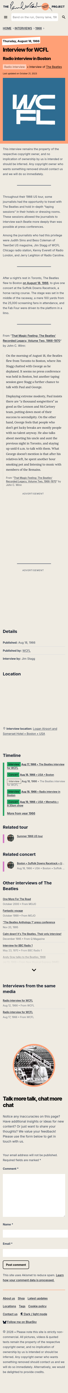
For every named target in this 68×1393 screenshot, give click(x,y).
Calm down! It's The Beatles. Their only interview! (32, 933)
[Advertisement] (33, 597)
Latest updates (38, 1298)
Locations (9, 1306)
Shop (21, 1298)
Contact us (10, 1314)
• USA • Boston (37, 774)
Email (8, 1243)
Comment (11, 1168)
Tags (22, 1306)
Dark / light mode (33, 1314)
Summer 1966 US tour (30, 836)
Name (8, 1224)
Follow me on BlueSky (20, 1322)
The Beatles (54, 67)
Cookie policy (37, 1306)
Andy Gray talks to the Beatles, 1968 (24, 957)
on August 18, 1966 (36, 283)
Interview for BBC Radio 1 (18, 945)
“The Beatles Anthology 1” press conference (29, 922)
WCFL (26, 650)
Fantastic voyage (13, 910)
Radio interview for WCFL (18, 1000)
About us (9, 1298)
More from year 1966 (21, 813)
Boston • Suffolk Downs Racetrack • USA (41, 863)
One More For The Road (17, 899)
